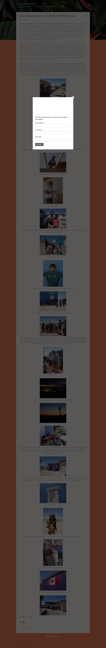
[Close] (73, 97)
